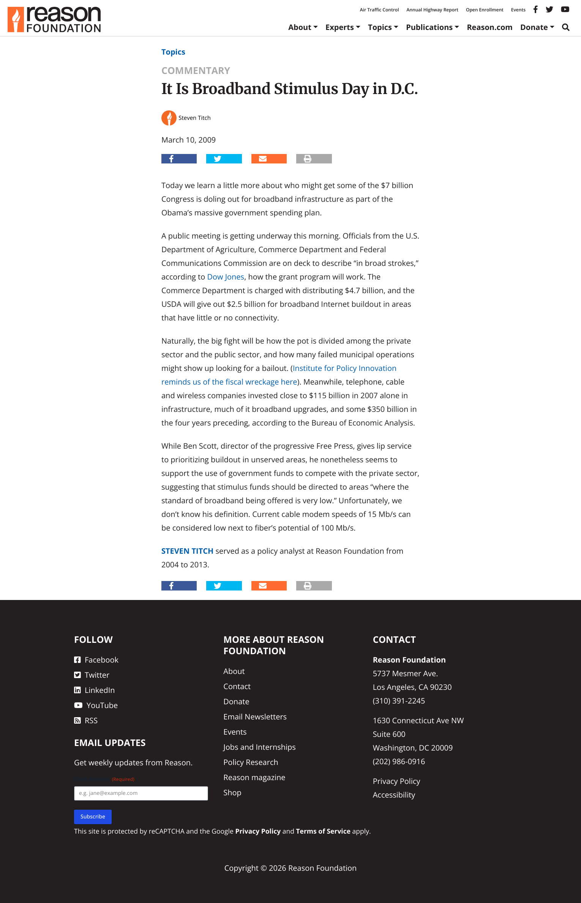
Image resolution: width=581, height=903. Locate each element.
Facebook (96, 660)
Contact (237, 686)
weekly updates (115, 762)
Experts (339, 27)
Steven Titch (187, 551)
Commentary (195, 70)
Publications (429, 27)
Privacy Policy (396, 781)
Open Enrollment (485, 9)
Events (518, 9)
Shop (232, 792)
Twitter (91, 675)
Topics (380, 27)
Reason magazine (254, 777)
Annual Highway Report (432, 9)
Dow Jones (225, 277)
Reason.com (490, 27)
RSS (86, 720)
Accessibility (394, 795)
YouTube (96, 705)
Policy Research (250, 762)
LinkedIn (94, 690)
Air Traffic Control (379, 9)
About (299, 27)
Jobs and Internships (259, 747)
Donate (534, 27)
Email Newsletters (255, 716)
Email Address (104, 779)
